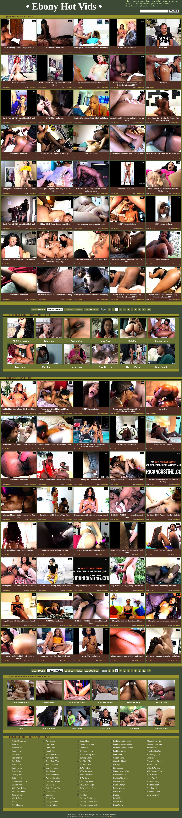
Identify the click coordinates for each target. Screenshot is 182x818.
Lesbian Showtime (121, 778)
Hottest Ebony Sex (87, 754)
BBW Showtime (86, 775)
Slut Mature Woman (155, 761)
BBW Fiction (84, 768)
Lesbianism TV (119, 775)
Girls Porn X (152, 778)
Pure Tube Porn (52, 758)
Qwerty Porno (133, 366)
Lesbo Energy (119, 785)
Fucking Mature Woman (123, 748)
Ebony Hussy (84, 741)
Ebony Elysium (52, 802)
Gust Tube (105, 727)
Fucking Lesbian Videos (89, 805)
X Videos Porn (153, 785)
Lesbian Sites (118, 781)
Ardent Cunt (77, 340)
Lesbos (116, 795)
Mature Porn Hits (154, 741)
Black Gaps (50, 785)
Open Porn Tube (153, 795)
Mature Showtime (154, 744)
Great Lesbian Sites (121, 761)
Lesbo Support (119, 791)
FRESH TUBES (55, 309)
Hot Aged (117, 764)
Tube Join (48, 340)
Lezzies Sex (118, 802)
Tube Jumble (161, 366)
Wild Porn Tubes (77, 701)
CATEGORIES (91, 309)
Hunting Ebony (85, 758)
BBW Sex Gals (85, 771)
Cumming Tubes (86, 781)
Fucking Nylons (119, 751)
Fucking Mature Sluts (122, 741)
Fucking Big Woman (87, 798)
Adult (20, 727)
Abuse (112, 817)
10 (144, 309)
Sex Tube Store (52, 768)
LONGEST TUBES (73, 309)
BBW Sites (84, 778)
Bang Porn (105, 340)
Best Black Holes (53, 781)
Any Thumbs (48, 727)
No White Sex (85, 764)
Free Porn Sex (153, 788)
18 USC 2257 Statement (100, 817)
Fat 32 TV (83, 791)
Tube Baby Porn (52, 775)
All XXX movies (20, 340)
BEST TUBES (38, 309)
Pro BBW (151, 758)
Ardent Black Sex (53, 778)
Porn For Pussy (153, 781)
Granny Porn (118, 758)
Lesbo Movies (119, 788)
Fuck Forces (77, 366)
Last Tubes (20, 366)
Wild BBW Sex (153, 768)
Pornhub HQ (48, 366)
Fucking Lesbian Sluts (88, 802)
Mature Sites (152, 748)
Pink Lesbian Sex (154, 751)
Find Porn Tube (153, 791)
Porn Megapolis (153, 754)
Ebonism (49, 795)
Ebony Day (50, 798)
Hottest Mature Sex (121, 771)
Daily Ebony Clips (53, 788)
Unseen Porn (48, 701)
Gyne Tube (133, 727)
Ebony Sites (84, 748)
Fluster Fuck (161, 340)
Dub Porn (133, 340)
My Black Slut (85, 761)
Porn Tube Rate (52, 754)
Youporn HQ (133, 701)
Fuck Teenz (118, 754)
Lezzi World (118, 805)
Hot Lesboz (118, 768)
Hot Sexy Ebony (86, 751)
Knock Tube (161, 727)
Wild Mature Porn (154, 771)
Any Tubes (77, 727)
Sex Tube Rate (52, 764)
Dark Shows (51, 791)
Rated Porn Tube (53, 761)
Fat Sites (83, 795)
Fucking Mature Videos (123, 744)
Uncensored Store (20, 701)
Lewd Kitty (118, 798)
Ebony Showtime (86, 744)
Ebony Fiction (51, 805)
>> (149, 309)
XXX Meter (152, 775)
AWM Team (86, 817)
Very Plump (152, 764)
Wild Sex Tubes (105, 701)
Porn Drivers (105, 366)
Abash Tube (161, 701)
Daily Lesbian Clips (87, 788)
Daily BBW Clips (86, 785)
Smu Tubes (50, 771)
